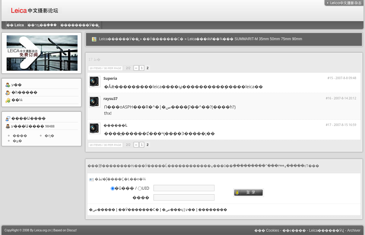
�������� (212, 210)
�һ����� (24, 92)
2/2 (128, 68)
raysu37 (110, 98)
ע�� (16, 84)
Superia (110, 78)
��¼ (17, 100)
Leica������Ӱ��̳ (119, 39)
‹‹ (136, 68)
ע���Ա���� (27, 126)
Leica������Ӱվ (326, 230)
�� (16, 25)
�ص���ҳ (172, 210)
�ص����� (102, 210)
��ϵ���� (294, 230)
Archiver (353, 230)
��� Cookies (266, 230)
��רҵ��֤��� (43, 25)
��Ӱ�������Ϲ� (163, 39)
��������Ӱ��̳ (81, 25)
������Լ (115, 125)
